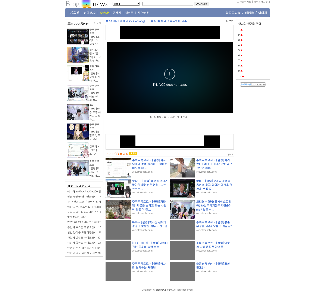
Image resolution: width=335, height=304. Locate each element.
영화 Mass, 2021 (77, 217)
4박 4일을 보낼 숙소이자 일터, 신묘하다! (90, 201)
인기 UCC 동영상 (117, 154)
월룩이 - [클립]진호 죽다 (94, 149)
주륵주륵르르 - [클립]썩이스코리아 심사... (95, 93)
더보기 (97, 23)
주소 (166, 117)
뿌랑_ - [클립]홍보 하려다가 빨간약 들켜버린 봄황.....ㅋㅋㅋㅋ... (150, 185)
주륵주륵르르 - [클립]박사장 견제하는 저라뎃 (149, 265)
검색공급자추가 (262, 1)
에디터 (175, 117)
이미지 (262, 12)
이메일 (158, 117)
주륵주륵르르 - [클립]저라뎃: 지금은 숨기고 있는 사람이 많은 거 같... (149, 205)
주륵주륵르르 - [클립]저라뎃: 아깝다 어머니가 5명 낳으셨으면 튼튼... (214, 164)
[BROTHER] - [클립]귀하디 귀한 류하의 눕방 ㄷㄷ (150, 245)
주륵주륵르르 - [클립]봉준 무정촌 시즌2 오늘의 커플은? (214, 224)
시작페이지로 (244, 1)
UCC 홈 (74, 12)
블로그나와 (233, 12)
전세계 (117, 13)
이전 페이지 (120, 21)
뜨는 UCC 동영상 (78, 24)
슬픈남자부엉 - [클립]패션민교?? (213, 265)
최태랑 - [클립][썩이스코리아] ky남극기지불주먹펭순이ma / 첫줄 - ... (214, 205)
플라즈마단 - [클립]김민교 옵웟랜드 (95, 55)
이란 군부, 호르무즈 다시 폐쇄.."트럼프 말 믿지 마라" (97, 206)
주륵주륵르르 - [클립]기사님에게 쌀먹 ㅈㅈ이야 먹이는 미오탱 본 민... (150, 164)
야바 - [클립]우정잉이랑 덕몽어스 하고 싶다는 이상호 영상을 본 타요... (214, 185)
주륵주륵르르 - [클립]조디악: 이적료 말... (95, 37)
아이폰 (129, 13)
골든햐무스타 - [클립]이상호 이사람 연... (94, 73)
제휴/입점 (143, 13)
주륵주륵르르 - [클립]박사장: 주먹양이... (94, 168)
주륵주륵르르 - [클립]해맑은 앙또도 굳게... (95, 131)
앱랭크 (249, 12)
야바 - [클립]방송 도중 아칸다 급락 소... (95, 112)
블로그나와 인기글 (78, 186)
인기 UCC (90, 13)
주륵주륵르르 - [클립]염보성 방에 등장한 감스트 (213, 245)
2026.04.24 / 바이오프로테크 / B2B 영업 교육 (93, 222)
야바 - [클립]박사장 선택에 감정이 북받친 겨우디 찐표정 (150, 224)
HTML (184, 117)
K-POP (104, 13)
